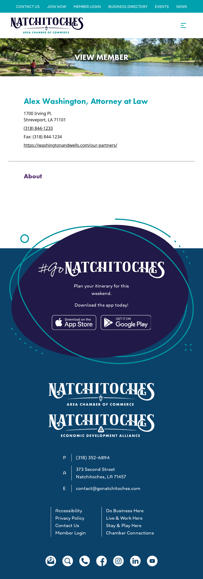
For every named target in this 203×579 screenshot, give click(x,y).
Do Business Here (125, 510)
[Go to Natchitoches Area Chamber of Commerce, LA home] (47, 25)
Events (162, 6)
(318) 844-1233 (38, 128)
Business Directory (127, 6)
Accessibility (68, 510)
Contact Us (28, 6)
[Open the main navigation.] (183, 25)
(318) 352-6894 (93, 457)
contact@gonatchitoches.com (108, 488)
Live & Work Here (124, 518)
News (181, 6)
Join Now (56, 6)
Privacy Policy (69, 518)
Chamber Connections (129, 533)
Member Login (87, 6)
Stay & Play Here (123, 525)
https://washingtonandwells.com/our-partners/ (70, 145)
